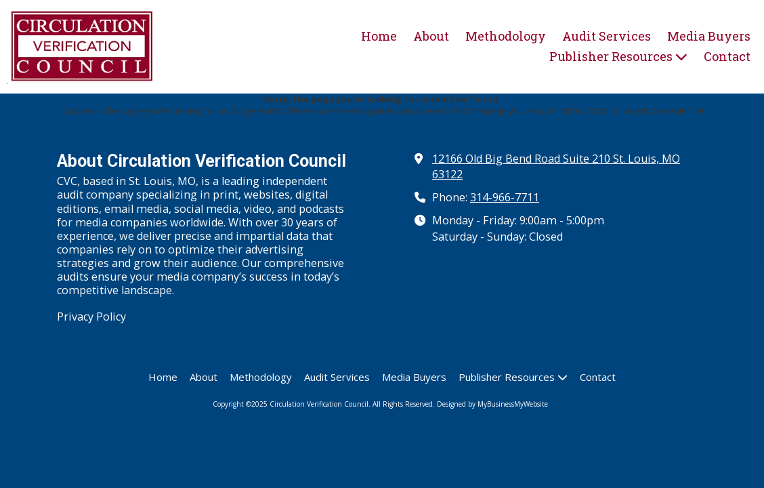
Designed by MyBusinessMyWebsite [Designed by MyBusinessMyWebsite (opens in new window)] (492, 404)
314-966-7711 (504, 197)
